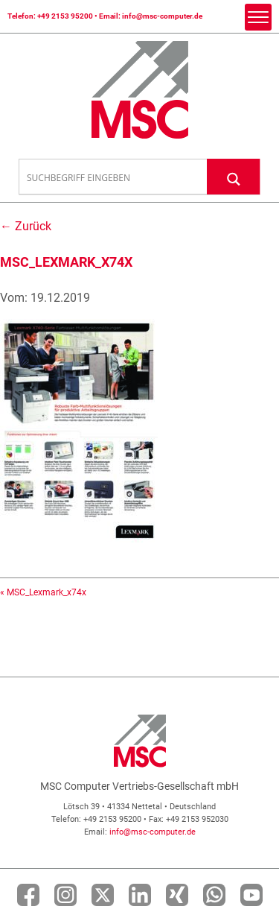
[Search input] (113, 177)
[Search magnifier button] (233, 176)
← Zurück (25, 226)
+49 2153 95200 (65, 16)
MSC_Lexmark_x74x (46, 592)
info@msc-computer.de (162, 16)
